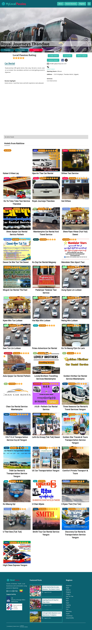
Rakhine (36, 50)
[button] (60, 4)
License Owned (53, 60)
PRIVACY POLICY (16, 626)
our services (9, 626)
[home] (27, 4)
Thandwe (7, 50)
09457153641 (51, 69)
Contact (22, 625)
